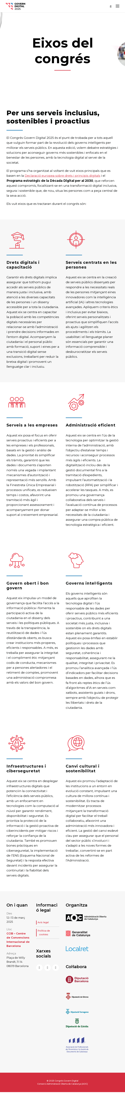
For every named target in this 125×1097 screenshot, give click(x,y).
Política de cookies (44, 932)
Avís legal (43, 922)
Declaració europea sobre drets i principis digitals (62, 176)
